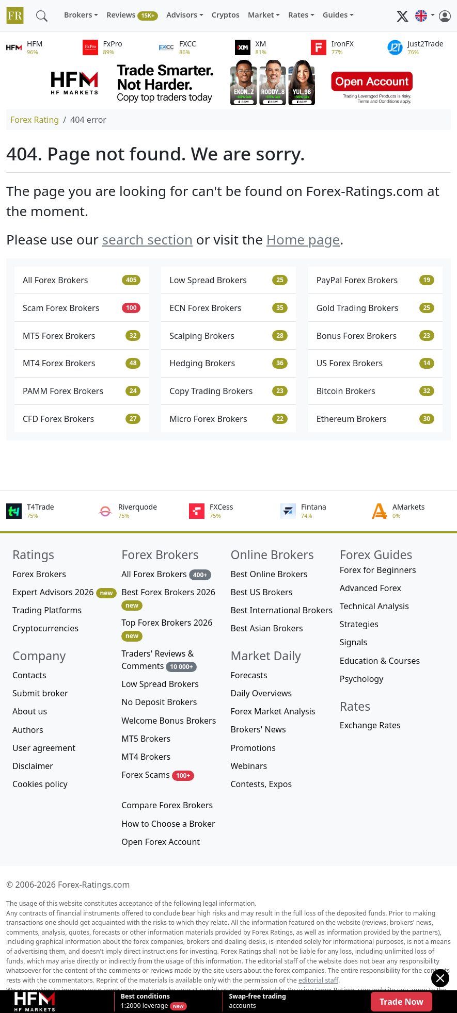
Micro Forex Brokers (228, 418)
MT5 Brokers (145, 738)
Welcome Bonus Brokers (168, 720)
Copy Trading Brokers (228, 391)
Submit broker (40, 693)
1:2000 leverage (145, 1001)
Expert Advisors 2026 (64, 592)
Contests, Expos (261, 784)
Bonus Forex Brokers (375, 335)
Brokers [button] (78, 15)
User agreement (43, 748)
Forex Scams (157, 775)
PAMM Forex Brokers (81, 391)
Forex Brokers (39, 574)
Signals (353, 642)
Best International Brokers (282, 610)
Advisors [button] (181, 15)
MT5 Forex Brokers (81, 335)
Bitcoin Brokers (375, 391)
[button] (425, 15)
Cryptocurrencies (45, 628)
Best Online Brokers (269, 574)
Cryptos (226, 15)
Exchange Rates (370, 725)
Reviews (132, 15)
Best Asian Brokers (267, 628)
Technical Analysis (374, 606)
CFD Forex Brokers (81, 418)
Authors (27, 730)
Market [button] (261, 15)
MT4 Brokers (145, 756)
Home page (303, 239)
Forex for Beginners (378, 570)
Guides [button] (335, 15)
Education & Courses (380, 660)
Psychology (362, 678)
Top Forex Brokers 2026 (166, 629)
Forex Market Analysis (273, 711)
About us (29, 711)
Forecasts (249, 675)
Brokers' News (258, 729)
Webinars (249, 766)
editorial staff (318, 980)
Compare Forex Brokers (167, 805)
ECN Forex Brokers (228, 308)
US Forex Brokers (375, 363)
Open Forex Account (160, 841)
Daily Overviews (261, 693)
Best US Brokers (262, 592)
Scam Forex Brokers (81, 308)
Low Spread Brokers (228, 280)
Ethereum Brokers (375, 418)
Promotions (253, 748)
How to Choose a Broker (168, 823)
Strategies (359, 624)
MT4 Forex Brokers (81, 363)
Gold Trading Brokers (375, 308)
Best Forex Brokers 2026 (168, 598)
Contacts (29, 675)
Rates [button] (298, 15)
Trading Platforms (47, 610)
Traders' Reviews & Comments (159, 660)
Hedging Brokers (228, 363)
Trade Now (401, 1001)
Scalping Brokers (228, 335)
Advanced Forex (370, 588)
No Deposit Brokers (159, 702)
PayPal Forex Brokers (375, 280)
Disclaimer (32, 766)
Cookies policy (40, 784)
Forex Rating (34, 119)
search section (147, 239)
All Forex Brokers (81, 280)
